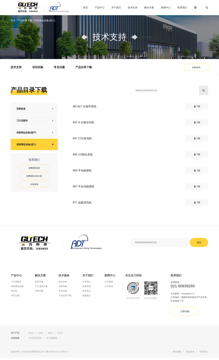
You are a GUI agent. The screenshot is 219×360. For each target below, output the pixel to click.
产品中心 (99, 7)
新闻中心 (166, 7)
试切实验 (37, 67)
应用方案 (39, 282)
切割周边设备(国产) (27, 134)
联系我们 (182, 7)
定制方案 (39, 291)
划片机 (14, 291)
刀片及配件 (23, 121)
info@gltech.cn (188, 295)
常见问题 (59, 67)
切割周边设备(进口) (27, 147)
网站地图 (177, 354)
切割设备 (21, 109)
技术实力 (86, 291)
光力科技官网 (35, 340)
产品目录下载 (24, 20)
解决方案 (149, 7)
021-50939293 (183, 287)
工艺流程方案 (41, 287)
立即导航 (186, 313)
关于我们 (116, 7)
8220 (31, 335)
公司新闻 (108, 282)
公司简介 (86, 282)
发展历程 (86, 287)
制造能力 (86, 296)
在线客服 (34, 188)
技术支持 (132, 7)
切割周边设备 (17, 287)
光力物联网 (51, 340)
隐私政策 (190, 354)
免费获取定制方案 (34, 179)
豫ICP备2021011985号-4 (58, 354)
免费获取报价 (34, 171)
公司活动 (108, 287)
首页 (85, 7)
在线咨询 (196, 67)
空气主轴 (15, 296)
